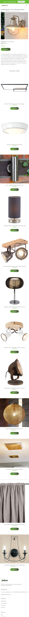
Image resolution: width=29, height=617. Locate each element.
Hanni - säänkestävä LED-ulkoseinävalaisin (15, 185)
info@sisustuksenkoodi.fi (6, 594)
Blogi (2, 614)
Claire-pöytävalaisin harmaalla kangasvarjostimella (14, 225)
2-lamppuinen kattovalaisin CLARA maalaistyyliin (14, 565)
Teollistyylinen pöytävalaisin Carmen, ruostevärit (14, 388)
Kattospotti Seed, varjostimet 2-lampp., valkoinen (14, 347)
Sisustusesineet (4, 603)
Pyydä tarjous (21, 1)
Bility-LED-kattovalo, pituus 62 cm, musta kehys (14, 103)
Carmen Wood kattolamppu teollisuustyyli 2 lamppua (14, 266)
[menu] (26, 5)
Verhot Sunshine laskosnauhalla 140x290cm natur (14, 524)
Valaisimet (3, 607)
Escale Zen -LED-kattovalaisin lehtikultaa (14, 469)
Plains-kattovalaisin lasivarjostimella (14, 144)
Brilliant (12, 41)
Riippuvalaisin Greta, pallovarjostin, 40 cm (14, 428)
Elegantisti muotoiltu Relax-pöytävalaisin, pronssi (14, 306)
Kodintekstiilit (3, 601)
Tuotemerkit (8, 41)
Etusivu (2, 11)
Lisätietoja (5, 49)
